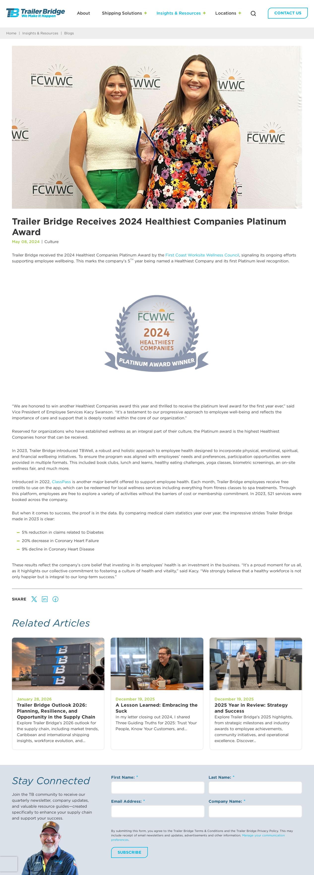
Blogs (69, 33)
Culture (51, 241)
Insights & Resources (179, 13)
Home (11, 33)
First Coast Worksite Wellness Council (202, 255)
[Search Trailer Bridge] (253, 13)
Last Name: (220, 777)
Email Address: (127, 801)
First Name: (123, 777)
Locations (225, 13)
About (83, 13)
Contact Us (287, 13)
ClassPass (61, 481)
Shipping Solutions (122, 13)
